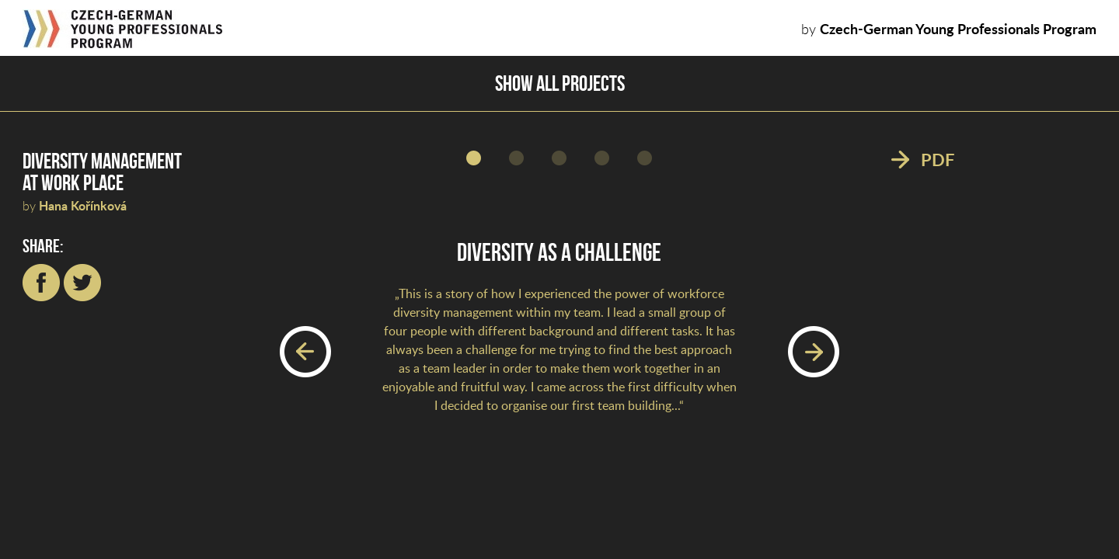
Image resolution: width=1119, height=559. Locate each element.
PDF (937, 160)
